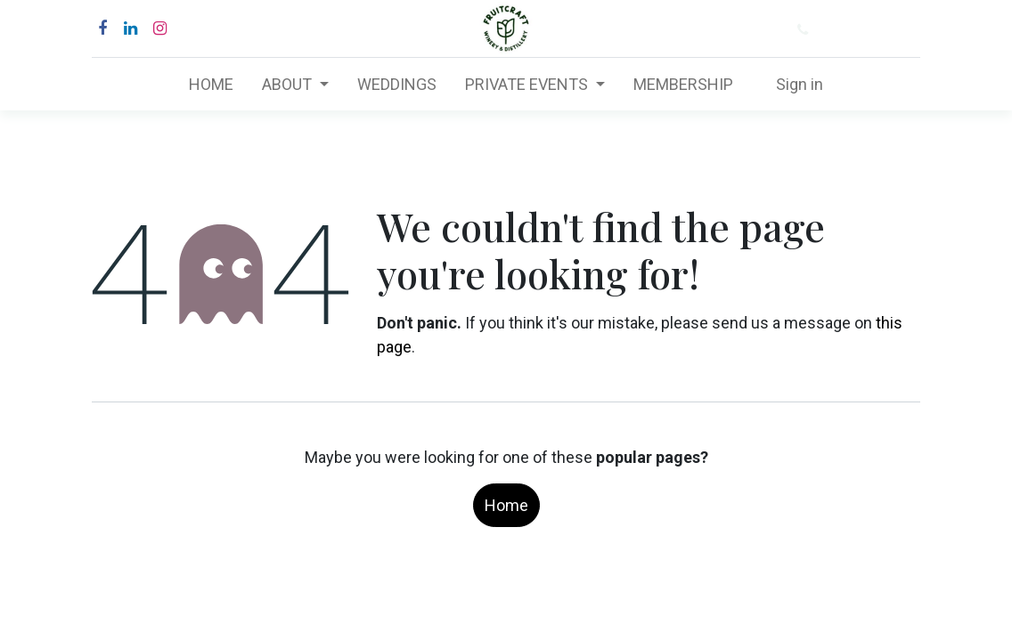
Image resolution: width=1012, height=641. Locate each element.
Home (506, 505)
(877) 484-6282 (871, 29)
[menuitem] (211, 84)
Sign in (799, 84)
